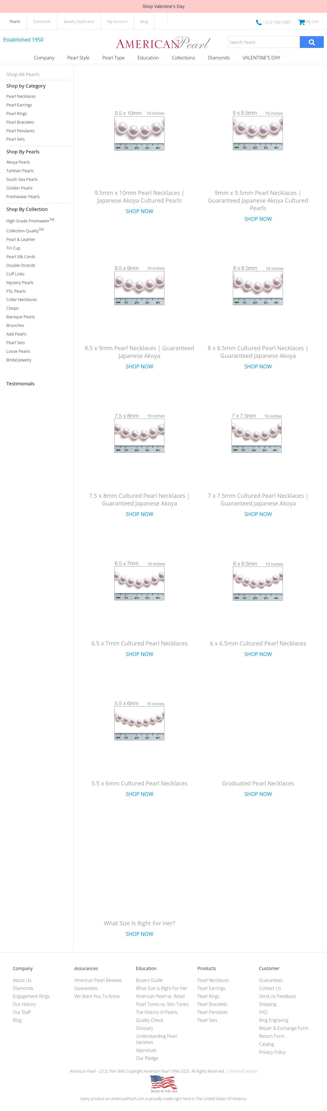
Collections (183, 57)
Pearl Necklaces (20, 96)
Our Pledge (147, 1058)
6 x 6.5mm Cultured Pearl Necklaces (258, 643)
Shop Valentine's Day (163, 6)
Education (148, 57)
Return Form (271, 1036)
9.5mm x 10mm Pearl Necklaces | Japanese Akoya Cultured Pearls (140, 196)
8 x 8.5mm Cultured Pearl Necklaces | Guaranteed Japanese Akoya (258, 351)
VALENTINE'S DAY (261, 57)
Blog (144, 21)
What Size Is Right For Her (162, 988)
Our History (24, 1004)
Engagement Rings (31, 996)
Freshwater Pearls (23, 196)
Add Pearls (16, 334)
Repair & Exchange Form (283, 1028)
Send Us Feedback (277, 996)
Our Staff (22, 1012)
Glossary (144, 1028)
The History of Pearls (157, 1012)
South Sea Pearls (22, 179)
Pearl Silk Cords (20, 256)
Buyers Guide (149, 980)
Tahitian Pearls (20, 171)
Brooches (15, 325)
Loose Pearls (18, 351)
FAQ (263, 1012)
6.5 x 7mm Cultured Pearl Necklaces (139, 643)
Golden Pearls (19, 188)
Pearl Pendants (20, 131)
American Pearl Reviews (98, 980)
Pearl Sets (15, 139)
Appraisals (146, 1050)
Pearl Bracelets (20, 122)
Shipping (267, 1004)
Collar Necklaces (21, 299)
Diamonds (42, 21)
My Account (117, 21)
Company (44, 57)
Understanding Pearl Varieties (156, 1039)
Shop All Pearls (22, 74)
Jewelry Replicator (79, 21)
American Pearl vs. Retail (160, 996)
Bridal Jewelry (18, 360)
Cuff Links (15, 274)
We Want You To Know (97, 996)
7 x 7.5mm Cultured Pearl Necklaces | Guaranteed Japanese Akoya (258, 499)
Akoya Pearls (18, 162)
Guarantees (86, 988)
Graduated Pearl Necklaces (258, 783)
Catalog (266, 1044)
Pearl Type (113, 57)
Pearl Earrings (19, 105)
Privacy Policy (272, 1052)
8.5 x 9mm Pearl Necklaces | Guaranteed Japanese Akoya (139, 351)
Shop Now (139, 211)
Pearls (15, 21)
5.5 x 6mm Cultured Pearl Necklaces (139, 783)
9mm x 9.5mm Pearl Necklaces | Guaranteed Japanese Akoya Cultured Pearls (258, 200)
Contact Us (270, 988)
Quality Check (150, 1020)
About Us (22, 980)
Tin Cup (13, 248)
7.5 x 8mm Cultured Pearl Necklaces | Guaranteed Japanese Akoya (139, 499)
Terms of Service (243, 1071)
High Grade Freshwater (30, 220)
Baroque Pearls (20, 317)
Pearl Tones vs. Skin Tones (162, 1004)
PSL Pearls (16, 291)
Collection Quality (25, 230)
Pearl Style (78, 57)
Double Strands (20, 265)
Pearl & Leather (20, 239)
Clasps (12, 308)
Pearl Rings (16, 113)
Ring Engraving (273, 1020)
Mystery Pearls (20, 282)
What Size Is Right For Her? (139, 923)
